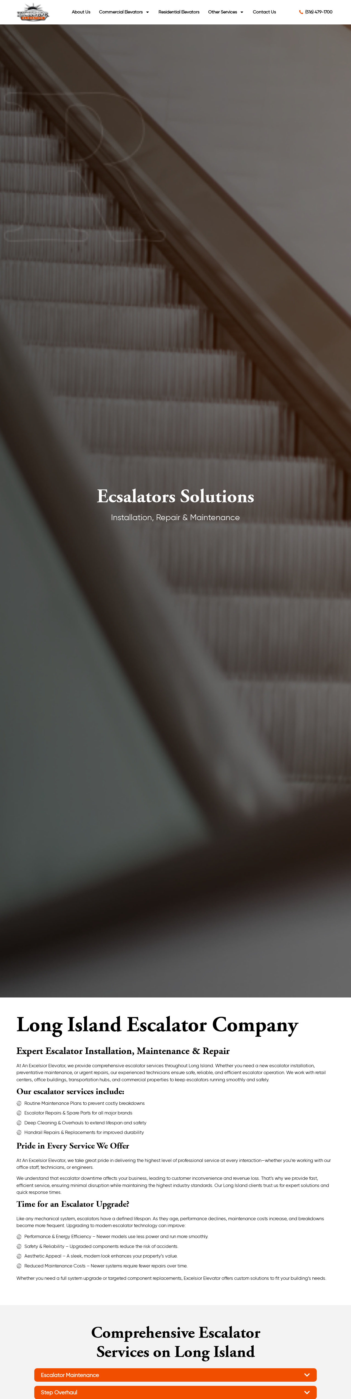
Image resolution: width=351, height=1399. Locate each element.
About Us (81, 12)
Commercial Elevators (124, 12)
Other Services (226, 12)
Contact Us (264, 12)
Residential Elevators (178, 12)
